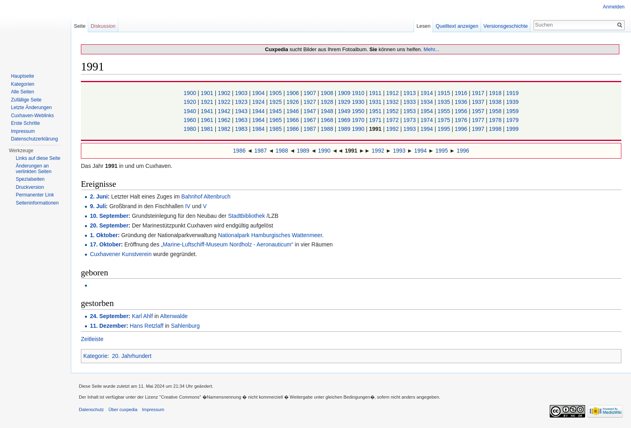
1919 (512, 93)
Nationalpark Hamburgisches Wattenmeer (270, 235)
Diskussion (103, 26)
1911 (376, 93)
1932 (393, 102)
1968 (328, 120)
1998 (496, 129)
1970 (359, 120)
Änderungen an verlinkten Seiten (34, 168)
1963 (242, 120)
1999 (512, 129)
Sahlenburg (185, 326)
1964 (259, 120)
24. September (109, 316)
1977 (479, 120)
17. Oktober (105, 244)
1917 (479, 93)
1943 (242, 111)
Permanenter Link (35, 195)
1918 (496, 93)
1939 (512, 102)
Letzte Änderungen (31, 107)
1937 (479, 102)
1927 (310, 102)
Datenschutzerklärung (34, 139)
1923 (242, 102)
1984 (259, 129)
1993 (410, 129)
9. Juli (98, 206)
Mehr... (431, 49)
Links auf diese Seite (38, 158)
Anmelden (614, 7)
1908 (328, 93)
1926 (294, 102)
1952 (393, 111)
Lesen (424, 26)
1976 (462, 120)
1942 (225, 111)
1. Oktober (104, 235)
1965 (276, 120)
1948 (328, 111)
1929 (345, 102)
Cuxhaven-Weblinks (32, 115)
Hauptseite (22, 76)
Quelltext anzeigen (457, 26)
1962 (225, 120)
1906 (294, 93)
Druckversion (30, 187)
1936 (462, 102)
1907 (310, 93)
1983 (242, 129)
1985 (276, 129)
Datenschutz (91, 409)
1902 (225, 93)
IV (187, 206)
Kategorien (22, 84)
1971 (376, 120)
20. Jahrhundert (131, 356)
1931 (376, 102)
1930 (359, 102)
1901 (208, 93)
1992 (393, 129)
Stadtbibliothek (246, 216)
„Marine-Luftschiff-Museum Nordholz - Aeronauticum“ (227, 244)
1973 (410, 120)
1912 (393, 93)
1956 (462, 111)
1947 (310, 111)
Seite (79, 26)
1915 (444, 93)
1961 (208, 120)
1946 (294, 111)
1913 (410, 93)
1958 (496, 111)
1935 (444, 102)
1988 (328, 129)
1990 (359, 129)
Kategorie (95, 356)
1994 (428, 129)
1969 (345, 120)
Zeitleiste (92, 339)
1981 (208, 129)
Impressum (23, 131)
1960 (191, 120)
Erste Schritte (25, 123)
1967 (310, 120)
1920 (191, 102)
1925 (276, 102)
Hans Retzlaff (146, 326)
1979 (512, 120)
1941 (208, 111)
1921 (208, 102)
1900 (191, 93)
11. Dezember (108, 326)
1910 (359, 93)
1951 (376, 111)
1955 (444, 111)
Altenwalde (174, 316)
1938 (496, 102)
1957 (479, 111)
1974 (428, 120)
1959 (512, 111)
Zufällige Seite (26, 100)
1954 (428, 111)
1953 (410, 111)
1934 (428, 102)
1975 (444, 120)
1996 (462, 129)
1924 (259, 102)
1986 (294, 129)
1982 (225, 129)
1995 (444, 129)
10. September (109, 216)
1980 (191, 129)
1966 (294, 120)
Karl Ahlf (142, 316)
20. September (109, 225)
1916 (462, 93)
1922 (225, 102)
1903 (242, 93)
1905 (276, 93)
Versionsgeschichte (505, 26)
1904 (259, 93)
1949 (345, 111)
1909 (345, 93)
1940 (191, 111)
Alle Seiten (22, 92)
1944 (259, 111)
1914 (428, 93)
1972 (393, 120)
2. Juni (98, 196)
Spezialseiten (30, 179)
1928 (328, 102)
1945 (276, 111)
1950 (359, 111)
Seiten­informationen (37, 203)
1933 (410, 102)
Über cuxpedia (122, 409)
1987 (310, 129)
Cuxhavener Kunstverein (120, 254)
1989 (345, 129)
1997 (479, 129)
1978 (496, 120)
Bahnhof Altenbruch (206, 196)
